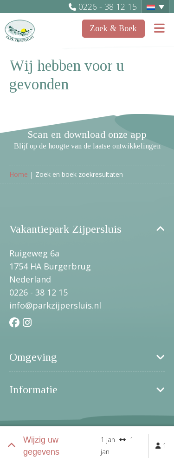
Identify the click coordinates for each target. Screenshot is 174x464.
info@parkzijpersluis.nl (55, 305)
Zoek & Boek (113, 28)
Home (18, 174)
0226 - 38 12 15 (107, 6)
